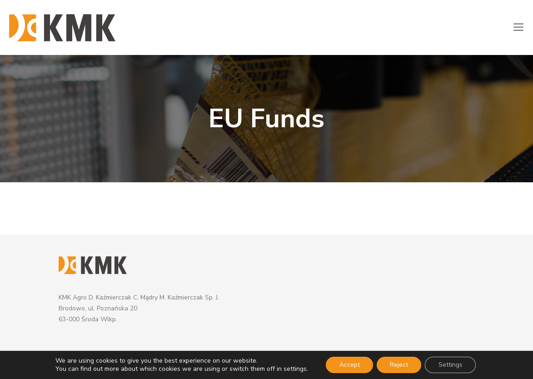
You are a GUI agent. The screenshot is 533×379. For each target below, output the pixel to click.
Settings (451, 364)
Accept (349, 364)
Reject (399, 364)
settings (294, 369)
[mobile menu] (518, 27)
